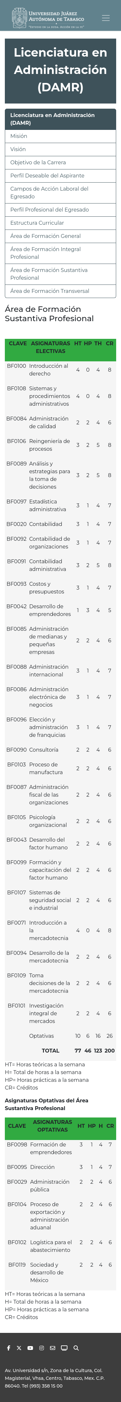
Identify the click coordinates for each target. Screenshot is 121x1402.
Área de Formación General (45, 236)
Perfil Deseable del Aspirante (47, 176)
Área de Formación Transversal (49, 291)
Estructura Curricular (37, 223)
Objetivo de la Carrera (38, 162)
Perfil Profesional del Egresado (49, 210)
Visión (18, 149)
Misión (18, 136)
